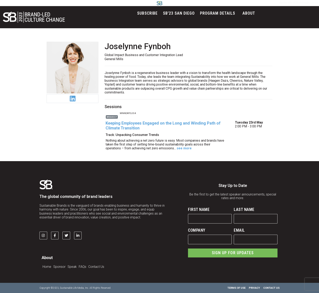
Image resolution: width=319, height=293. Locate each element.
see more (184, 148)
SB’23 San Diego (179, 13)
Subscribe (147, 13)
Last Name (244, 209)
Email (239, 230)
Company (196, 230)
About (250, 13)
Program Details (218, 13)
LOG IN (207, 2)
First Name (199, 209)
